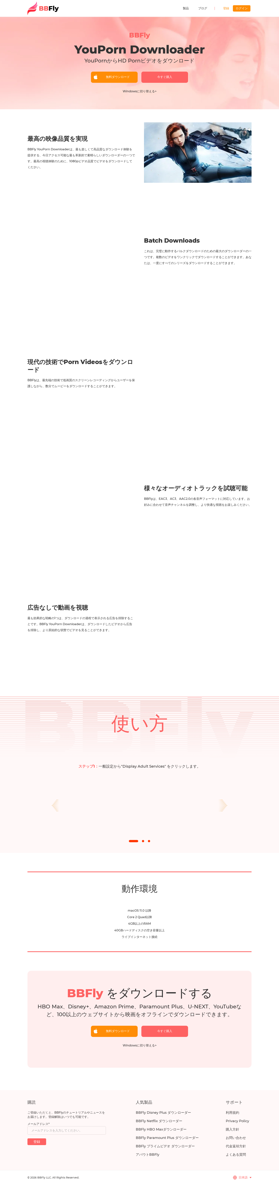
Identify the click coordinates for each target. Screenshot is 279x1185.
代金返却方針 (236, 1146)
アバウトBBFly (147, 1155)
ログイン (242, 8)
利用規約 (232, 1113)
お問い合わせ (236, 1138)
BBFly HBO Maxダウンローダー (161, 1129)
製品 (186, 8)
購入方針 (232, 1129)
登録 (226, 8)
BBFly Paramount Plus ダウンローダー (167, 1138)
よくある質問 (236, 1155)
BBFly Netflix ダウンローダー (159, 1121)
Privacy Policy (237, 1121)
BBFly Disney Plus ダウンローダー (163, 1113)
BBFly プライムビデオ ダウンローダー (165, 1146)
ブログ (202, 8)
